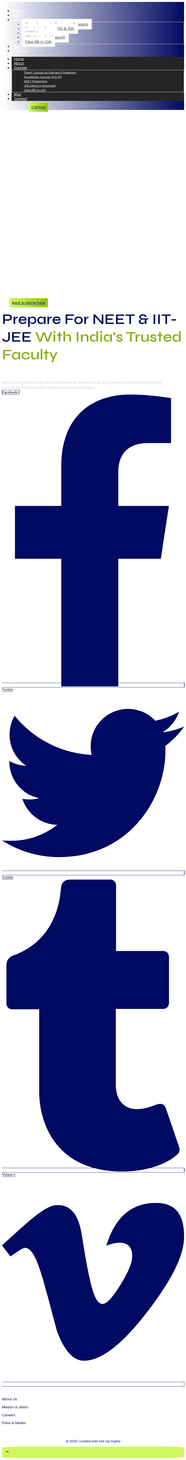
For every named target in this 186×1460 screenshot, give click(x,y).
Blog (16, 46)
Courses (19, 19)
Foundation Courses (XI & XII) (43, 77)
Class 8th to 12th (38, 42)
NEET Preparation (35, 81)
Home (18, 11)
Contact (19, 51)
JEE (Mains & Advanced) (40, 85)
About (18, 15)
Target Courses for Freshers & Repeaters (50, 72)
